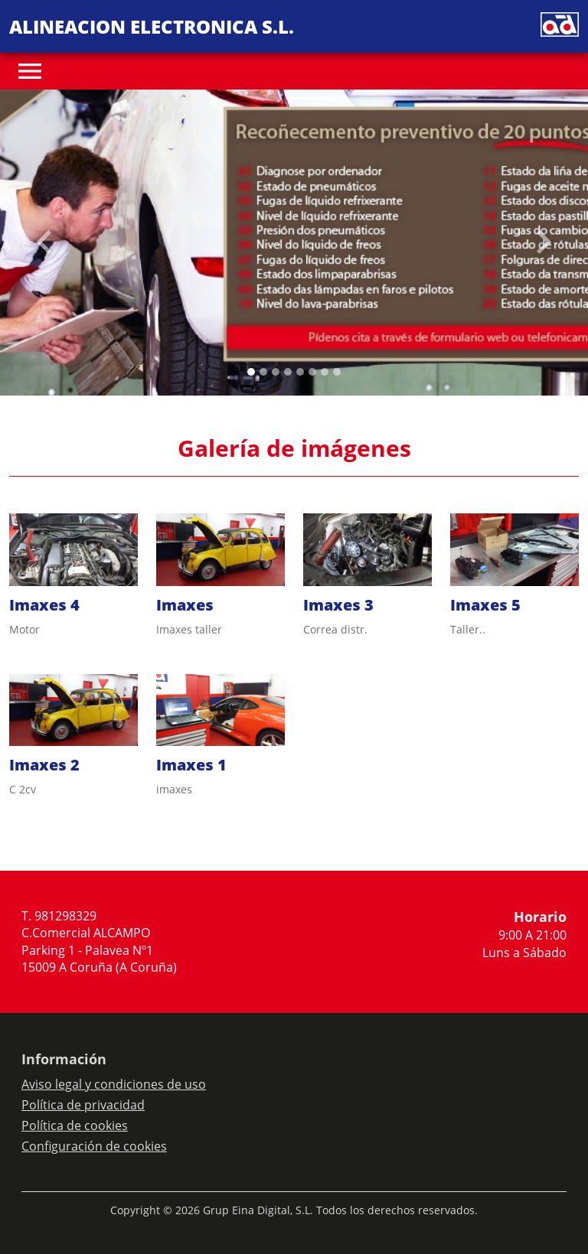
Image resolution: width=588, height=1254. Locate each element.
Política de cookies (74, 1125)
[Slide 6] (324, 371)
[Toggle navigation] (30, 71)
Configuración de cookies (94, 1146)
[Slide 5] (312, 371)
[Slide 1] (263, 371)
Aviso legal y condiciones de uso (113, 1084)
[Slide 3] (288, 371)
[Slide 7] (337, 371)
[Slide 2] (275, 371)
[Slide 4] (300, 371)
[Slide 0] (251, 371)
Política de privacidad (83, 1104)
